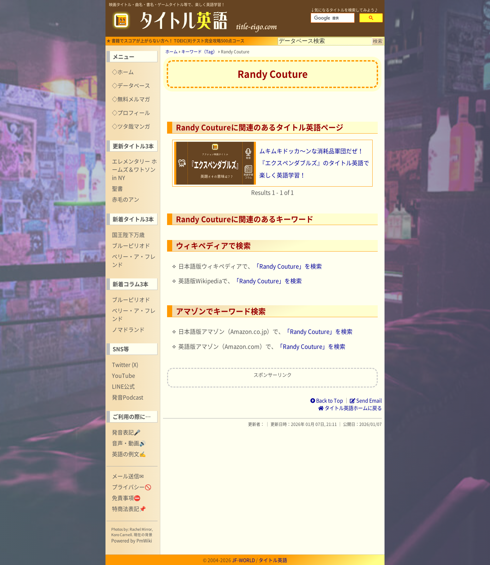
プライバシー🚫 (131, 487)
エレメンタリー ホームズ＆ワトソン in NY (134, 169)
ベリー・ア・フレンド (134, 260)
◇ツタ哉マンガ (131, 126)
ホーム (171, 52)
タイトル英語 (273, 560)
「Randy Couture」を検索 (288, 266)
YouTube (123, 375)
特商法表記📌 (129, 508)
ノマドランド (128, 329)
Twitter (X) (125, 364)
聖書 (117, 188)
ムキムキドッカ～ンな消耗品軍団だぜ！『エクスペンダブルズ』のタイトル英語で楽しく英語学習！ (314, 163)
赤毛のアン (125, 199)
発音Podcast (127, 397)
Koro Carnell (121, 534)
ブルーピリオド (131, 245)
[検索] (332, 18)
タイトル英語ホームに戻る (350, 408)
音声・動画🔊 (129, 443)
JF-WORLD (243, 560)
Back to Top (326, 400)
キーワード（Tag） (199, 52)
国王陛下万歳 (128, 234)
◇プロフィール (131, 112)
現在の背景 (143, 534)
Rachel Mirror (141, 529)
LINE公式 (123, 386)
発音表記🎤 (126, 432)
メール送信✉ (128, 476)
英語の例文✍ (129, 454)
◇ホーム (123, 72)
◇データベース (131, 85)
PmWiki (144, 540)
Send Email (366, 400)
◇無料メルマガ (131, 99)
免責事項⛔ (126, 498)
